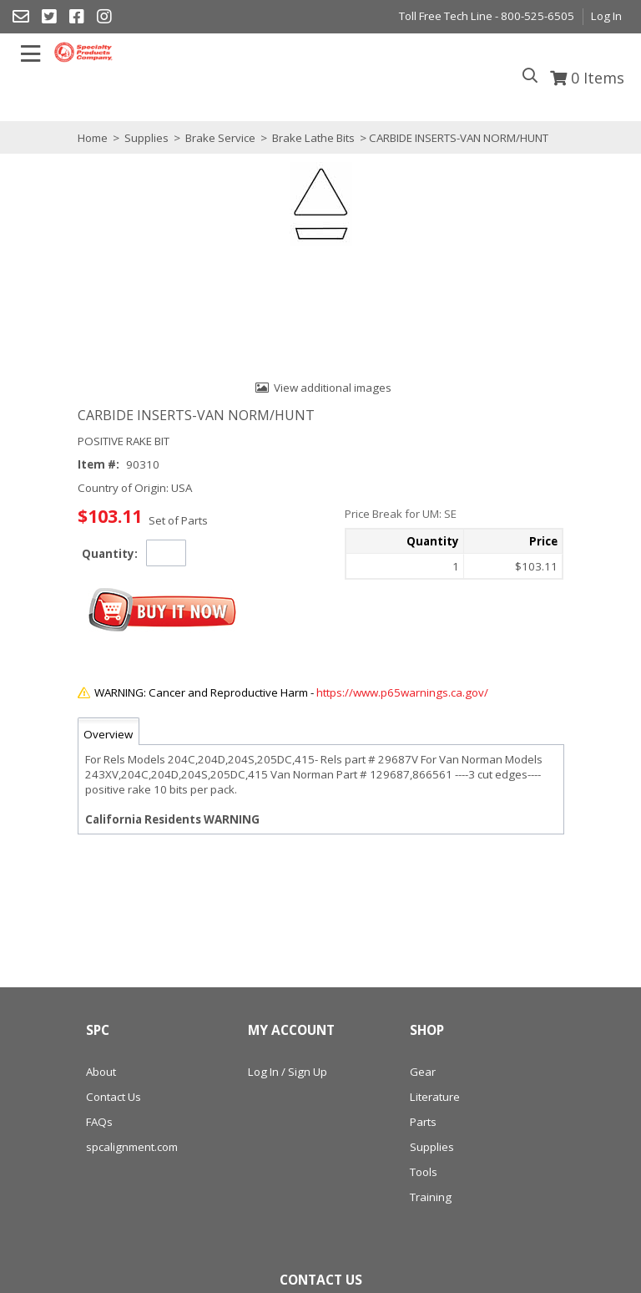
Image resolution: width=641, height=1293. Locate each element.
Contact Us (113, 1096)
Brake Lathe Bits (313, 137)
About (101, 1071)
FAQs (99, 1121)
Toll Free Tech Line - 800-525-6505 (486, 15)
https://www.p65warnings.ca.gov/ (402, 692)
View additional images (332, 387)
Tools (423, 1171)
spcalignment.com (132, 1146)
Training (431, 1196)
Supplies (146, 137)
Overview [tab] (108, 734)
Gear (423, 1071)
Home (93, 137)
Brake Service (220, 137)
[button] (162, 610)
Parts (423, 1121)
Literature (435, 1096)
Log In (606, 15)
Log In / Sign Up (287, 1071)
